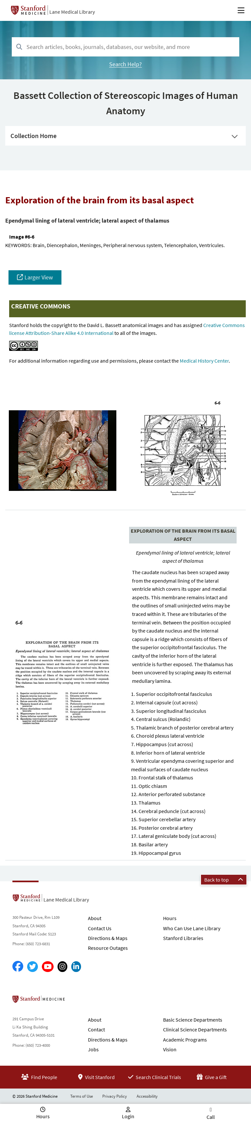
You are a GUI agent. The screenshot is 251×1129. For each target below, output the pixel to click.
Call (211, 1117)
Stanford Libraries (183, 938)
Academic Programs (185, 1039)
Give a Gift (212, 1077)
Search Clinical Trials (154, 1077)
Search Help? (125, 64)
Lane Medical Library (72, 11)
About (94, 918)
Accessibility (147, 1096)
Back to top (223, 879)
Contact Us (99, 928)
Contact (96, 1029)
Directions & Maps (107, 938)
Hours (169, 918)
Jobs (93, 1049)
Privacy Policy (114, 1096)
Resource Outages (108, 948)
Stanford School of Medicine (76, 1001)
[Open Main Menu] (241, 10)
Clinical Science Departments (195, 1029)
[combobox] (125, 46)
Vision (169, 1049)
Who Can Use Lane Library (191, 928)
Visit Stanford (96, 1077)
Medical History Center (204, 360)
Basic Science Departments (192, 1019)
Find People (39, 1077)
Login (128, 1116)
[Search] (19, 47)
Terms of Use (81, 1096)
